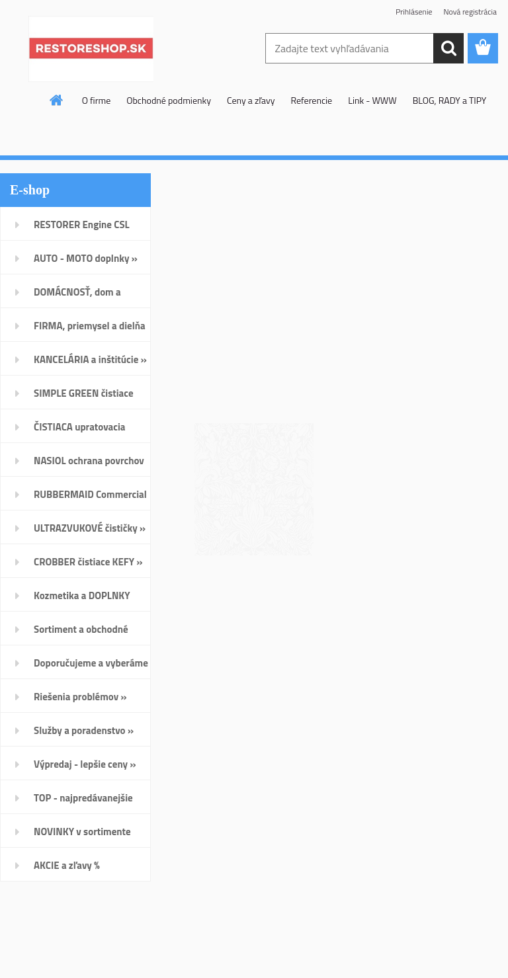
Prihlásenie (414, 11)
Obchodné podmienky (168, 100)
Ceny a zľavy (251, 100)
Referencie (311, 100)
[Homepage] (56, 100)
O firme (96, 100)
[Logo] (91, 49)
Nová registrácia (470, 11)
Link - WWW (372, 100)
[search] (448, 48)
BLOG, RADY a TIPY (450, 100)
